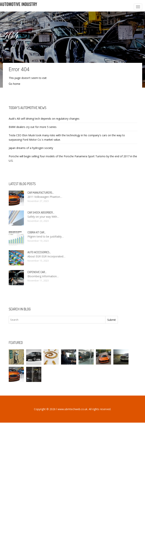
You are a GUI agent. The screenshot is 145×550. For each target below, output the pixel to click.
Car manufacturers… (40, 192)
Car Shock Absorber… (40, 212)
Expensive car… (36, 272)
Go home (14, 84)
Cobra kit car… (36, 232)
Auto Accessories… (39, 252)
